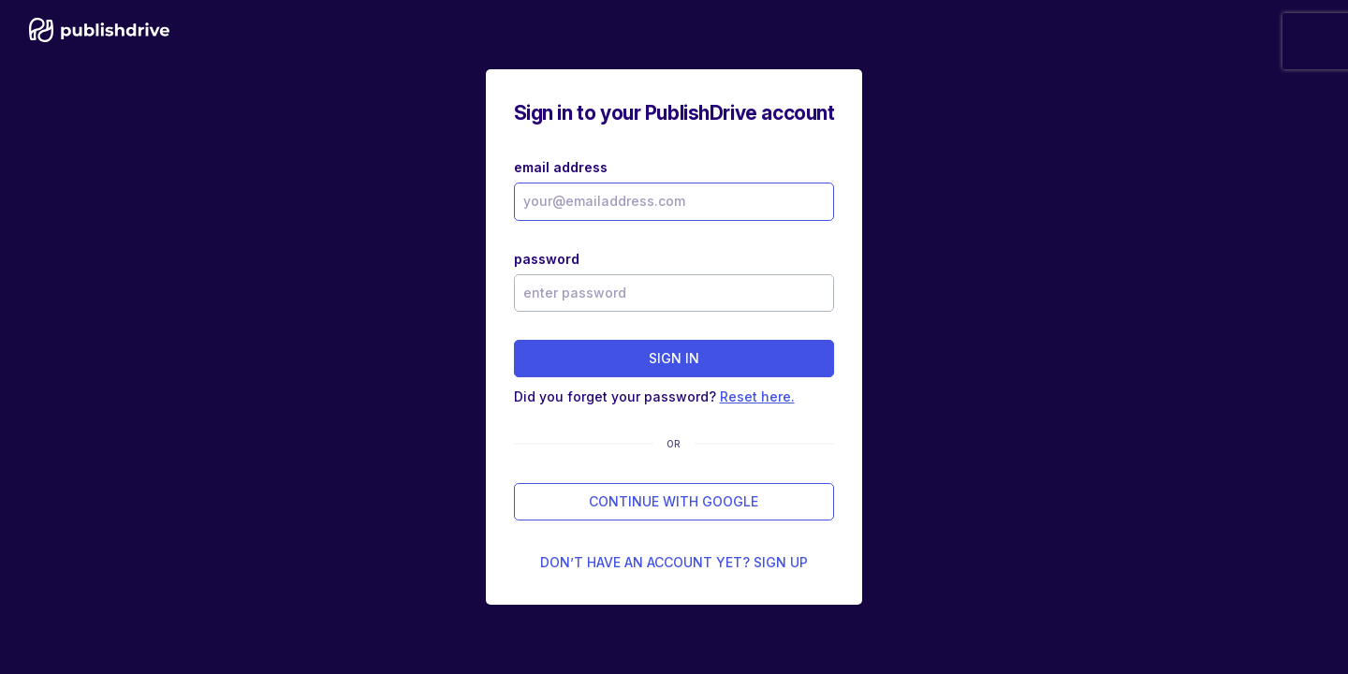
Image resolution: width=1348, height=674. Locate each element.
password (546, 259)
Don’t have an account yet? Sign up (674, 562)
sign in (674, 358)
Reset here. (757, 396)
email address (561, 167)
